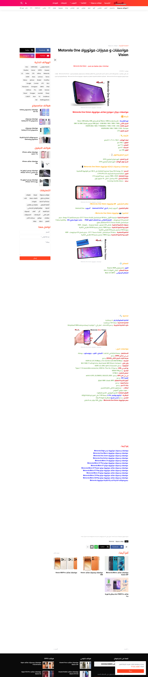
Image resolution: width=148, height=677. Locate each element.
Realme (26, 70)
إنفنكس (72, 8)
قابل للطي (46, 214)
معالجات (46, 218)
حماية (41, 221)
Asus (33, 76)
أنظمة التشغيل (45, 204)
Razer (25, 93)
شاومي (99, 8)
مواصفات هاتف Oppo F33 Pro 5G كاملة (31, 673)
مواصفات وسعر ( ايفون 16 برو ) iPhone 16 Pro (29, 181)
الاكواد (47, 208)
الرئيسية (107, 3)
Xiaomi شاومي (44, 66)
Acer (34, 96)
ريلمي (44, 8)
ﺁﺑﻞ (39, 211)
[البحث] (22, 3)
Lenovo (40, 76)
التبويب (73, 3)
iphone (32, 80)
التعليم (47, 221)
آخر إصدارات (37, 214)
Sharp (47, 93)
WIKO (42, 86)
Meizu (25, 80)
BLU (48, 83)
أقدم (56, 649)
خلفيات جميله (33, 198)
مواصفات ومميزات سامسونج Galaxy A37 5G (29, 120)
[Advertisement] (74, 27)
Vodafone (46, 96)
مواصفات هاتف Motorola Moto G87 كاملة (117, 574)
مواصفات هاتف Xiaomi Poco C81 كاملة (68, 663)
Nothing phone (44, 99)
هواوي (83, 8)
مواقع (40, 218)
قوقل (54, 8)
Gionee (47, 90)
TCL (35, 90)
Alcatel (39, 80)
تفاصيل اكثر (136, 666)
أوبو (94, 8)
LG (22, 73)
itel (36, 99)
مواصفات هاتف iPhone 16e (30, 162)
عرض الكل (57, 553)
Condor (36, 83)
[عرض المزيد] (88, 547)
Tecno (47, 76)
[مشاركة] (55, 60)
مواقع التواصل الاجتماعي (34, 208)
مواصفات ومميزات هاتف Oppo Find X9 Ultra (31, 663)
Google (29, 83)
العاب (33, 211)
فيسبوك (26, 211)
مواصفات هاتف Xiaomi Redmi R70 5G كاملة (68, 673)
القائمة (83, 3)
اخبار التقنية (46, 211)
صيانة (34, 221)
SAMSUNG (34, 66)
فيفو (89, 8)
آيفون (105, 8)
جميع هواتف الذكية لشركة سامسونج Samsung (29, 138)
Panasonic (25, 86)
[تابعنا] (22, 8)
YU (39, 96)
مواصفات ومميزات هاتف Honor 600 (92, 574)
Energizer (34, 86)
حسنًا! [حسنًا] (130, 671)
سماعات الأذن (31, 218)
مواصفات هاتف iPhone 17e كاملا (30, 153)
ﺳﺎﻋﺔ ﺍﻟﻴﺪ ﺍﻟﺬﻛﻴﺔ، (44, 201)
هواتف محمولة (96, 3)
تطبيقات (64, 3)
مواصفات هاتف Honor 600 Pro (66, 573)
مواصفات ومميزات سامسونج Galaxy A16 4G (29, 129)
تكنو (26, 8)
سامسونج (112, 8)
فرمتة (35, 195)
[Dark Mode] (26, 3)
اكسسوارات (27, 214)
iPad (48, 86)
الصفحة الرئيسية (123, 46)
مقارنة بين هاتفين (32, 204)
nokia (27, 73)
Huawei (47, 70)
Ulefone (28, 90)
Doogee (32, 93)
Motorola (111, 541)
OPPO (40, 70)
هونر (78, 8)
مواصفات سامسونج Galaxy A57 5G (29, 110)
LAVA (40, 90)
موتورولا (60, 8)
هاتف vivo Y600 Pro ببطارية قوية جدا (116, 595)
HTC (31, 8)
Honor (33, 70)
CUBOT (28, 96)
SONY (27, 76)
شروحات (55, 3)
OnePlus (37, 8)
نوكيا (66, 8)
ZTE (49, 8)
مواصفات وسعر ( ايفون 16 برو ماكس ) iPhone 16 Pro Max (29, 172)
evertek (40, 93)
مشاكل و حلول (44, 198)
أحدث (125, 649)
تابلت (25, 198)
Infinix (39, 73)
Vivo (26, 66)
